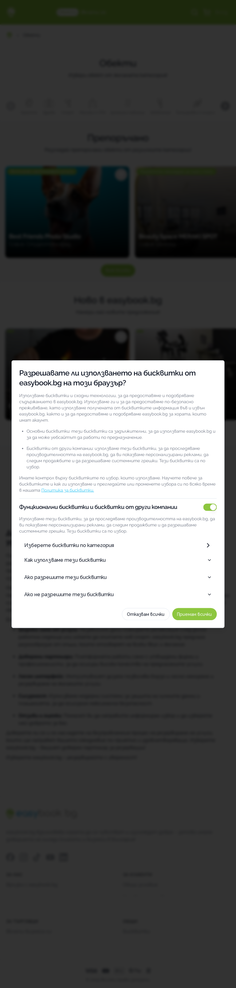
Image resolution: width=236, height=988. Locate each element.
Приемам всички (206, 607)
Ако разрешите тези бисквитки (118, 571)
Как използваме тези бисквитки (118, 554)
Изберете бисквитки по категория (118, 539)
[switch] (221, 501)
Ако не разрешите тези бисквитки (118, 588)
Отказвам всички (157, 607)
